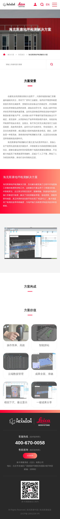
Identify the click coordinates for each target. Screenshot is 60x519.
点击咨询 (30, 455)
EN (47, 4)
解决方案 (11, 55)
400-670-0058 (30, 442)
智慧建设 (21, 55)
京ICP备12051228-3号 (30, 514)
